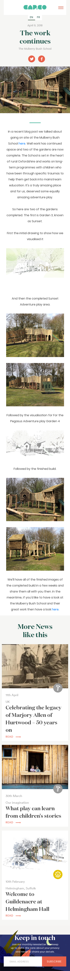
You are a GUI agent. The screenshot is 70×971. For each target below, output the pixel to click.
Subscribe (54, 961)
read (13, 736)
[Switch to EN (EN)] (31, 17)
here (22, 143)
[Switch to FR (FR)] (38, 17)
